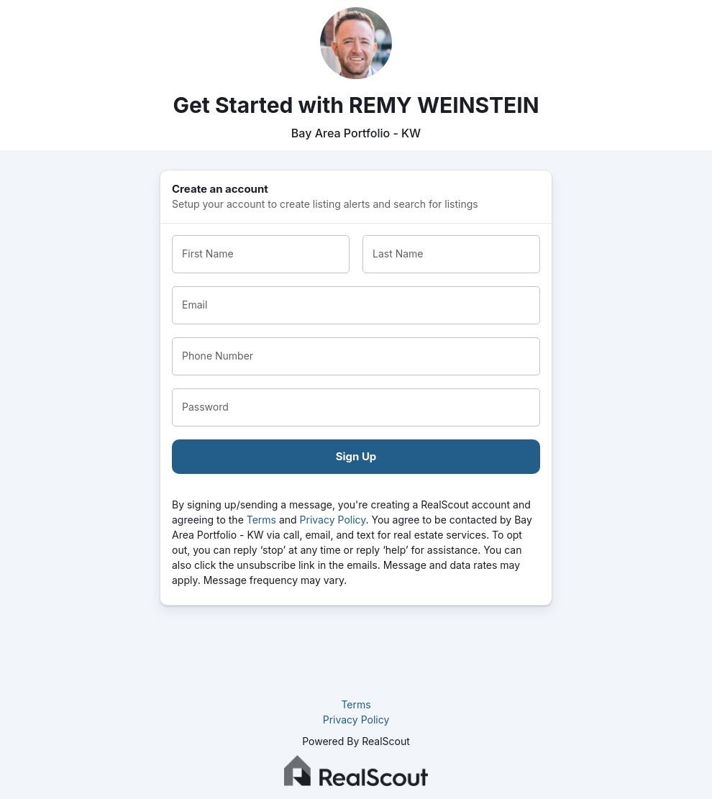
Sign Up (356, 456)
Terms (261, 519)
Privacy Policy (333, 519)
